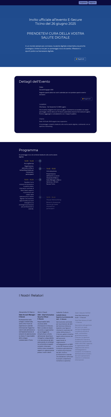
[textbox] (55, 2)
